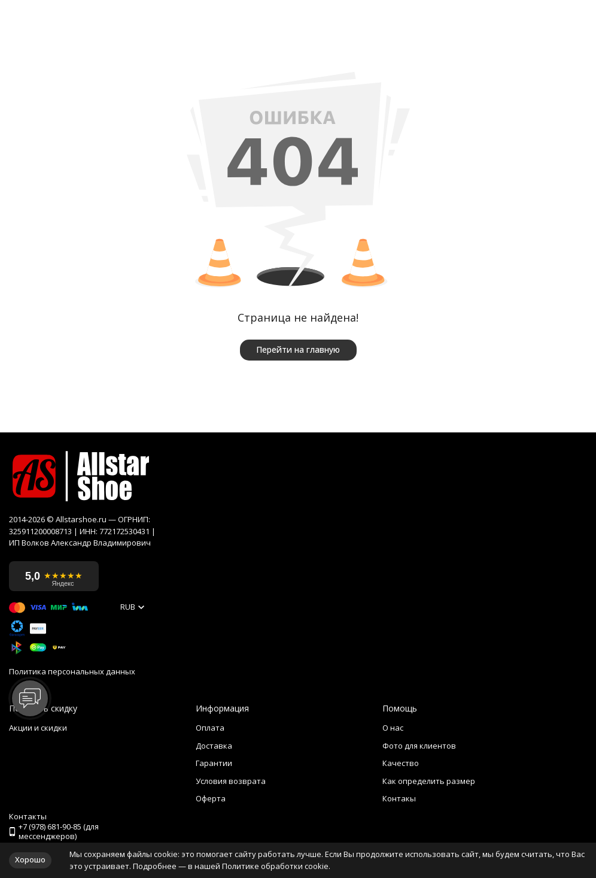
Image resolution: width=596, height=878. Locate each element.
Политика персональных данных (72, 672)
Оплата (210, 727)
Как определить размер (428, 781)
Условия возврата (231, 781)
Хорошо (30, 859)
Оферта (211, 798)
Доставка (214, 745)
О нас (392, 727)
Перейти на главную (298, 349)
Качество (400, 763)
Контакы (399, 798)
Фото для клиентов (419, 745)
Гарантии (214, 763)
